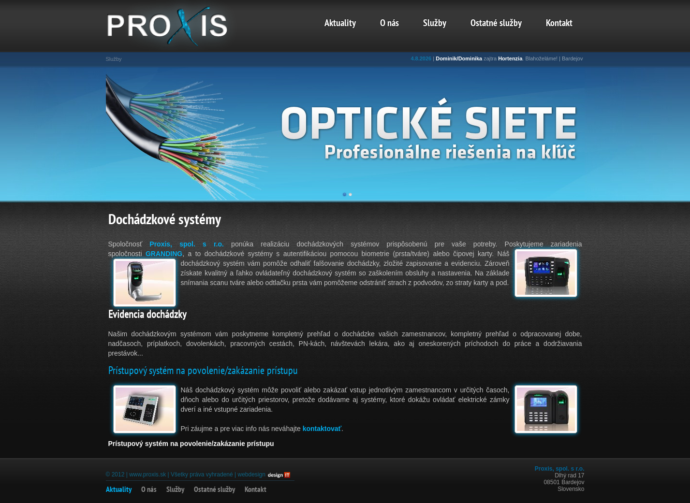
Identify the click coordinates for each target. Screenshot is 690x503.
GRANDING (164, 254)
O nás (389, 23)
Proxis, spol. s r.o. (186, 244)
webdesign (251, 474)
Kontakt (559, 23)
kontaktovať (322, 428)
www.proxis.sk (147, 474)
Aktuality (340, 23)
